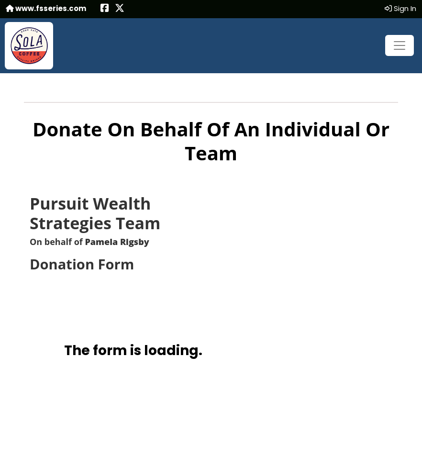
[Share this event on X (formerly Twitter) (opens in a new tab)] (119, 9)
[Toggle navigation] (399, 45)
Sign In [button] (400, 8)
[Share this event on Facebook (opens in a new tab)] (104, 9)
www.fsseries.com (46, 8)
